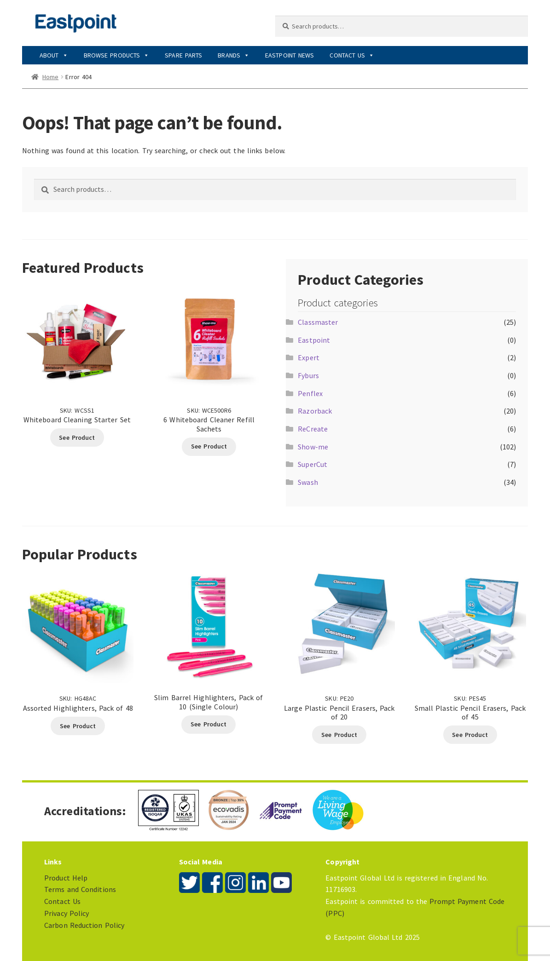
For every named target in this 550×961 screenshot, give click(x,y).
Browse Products (117, 55)
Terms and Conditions (80, 889)
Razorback (315, 410)
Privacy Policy (66, 913)
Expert (308, 357)
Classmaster (318, 322)
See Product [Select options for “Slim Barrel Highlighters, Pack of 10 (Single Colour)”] (208, 724)
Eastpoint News (289, 55)
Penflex (310, 393)
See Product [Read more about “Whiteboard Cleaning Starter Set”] (77, 437)
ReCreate (313, 428)
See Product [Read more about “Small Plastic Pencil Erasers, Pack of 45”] (470, 735)
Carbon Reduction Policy (84, 925)
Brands (233, 55)
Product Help (65, 877)
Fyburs (308, 375)
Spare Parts (183, 55)
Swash (308, 482)
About (54, 55)
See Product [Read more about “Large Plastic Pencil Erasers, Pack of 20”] (339, 735)
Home (50, 77)
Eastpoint (314, 340)
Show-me (313, 446)
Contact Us (352, 55)
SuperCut (312, 464)
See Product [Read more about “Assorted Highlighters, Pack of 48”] (78, 726)
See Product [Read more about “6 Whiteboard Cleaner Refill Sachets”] (209, 446)
